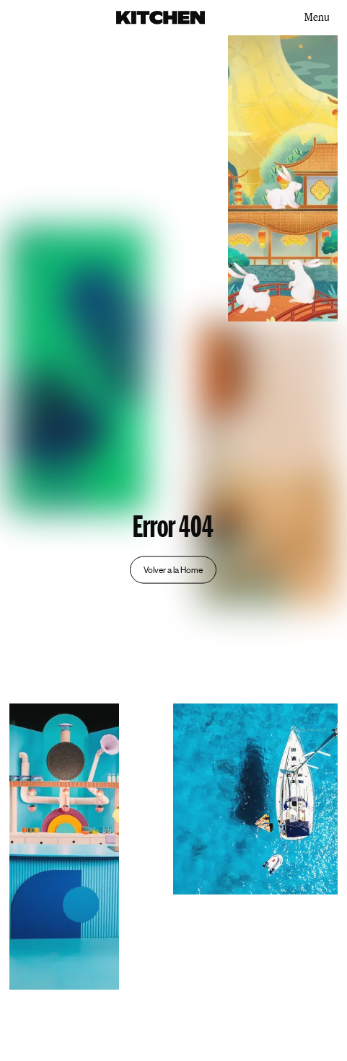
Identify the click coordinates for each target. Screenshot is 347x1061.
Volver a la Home (173, 569)
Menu (317, 17)
